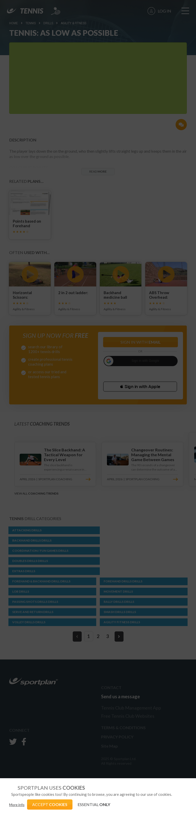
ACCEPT (49, 804)
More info (16, 804)
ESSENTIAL (94, 804)
